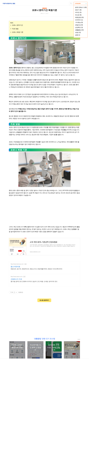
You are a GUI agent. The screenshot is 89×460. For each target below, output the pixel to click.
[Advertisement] (44, 103)
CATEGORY (81, 3)
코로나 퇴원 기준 (17, 32)
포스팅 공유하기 (44, 373)
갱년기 (78, 10)
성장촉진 (79, 27)
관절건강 (79, 25)
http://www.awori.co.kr (17, 349)
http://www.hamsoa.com (17, 336)
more (79, 411)
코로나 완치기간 (17, 25)
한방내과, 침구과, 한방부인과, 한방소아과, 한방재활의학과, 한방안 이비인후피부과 (36, 341)
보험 (78, 32)
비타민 (78, 12)
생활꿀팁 (79, 30)
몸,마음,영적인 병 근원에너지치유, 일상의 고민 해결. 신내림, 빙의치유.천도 (34, 354)
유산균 (78, 15)
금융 (77, 35)
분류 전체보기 (81, 7)
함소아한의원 (15, 339)
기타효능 (79, 22)
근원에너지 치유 (16, 352)
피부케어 (79, 20)
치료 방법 (15, 29)
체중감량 (79, 17)
